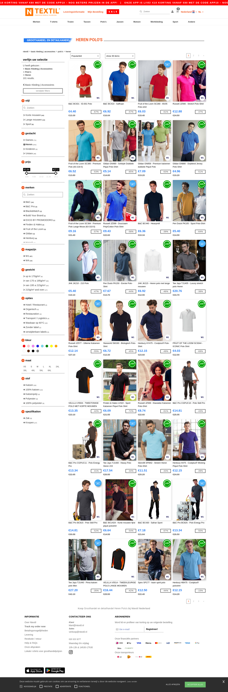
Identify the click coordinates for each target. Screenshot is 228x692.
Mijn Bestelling (95, 12)
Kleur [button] (28, 334)
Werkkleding (157, 22)
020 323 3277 (75, 633)
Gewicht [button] (30, 263)
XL (50, 361)
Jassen (120, 22)
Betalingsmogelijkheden (36, 624)
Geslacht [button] (30, 127)
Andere (191, 22)
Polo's (103, 22)
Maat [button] (28, 354)
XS (24, 361)
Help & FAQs (31, 636)
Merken (36, 22)
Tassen (87, 22)
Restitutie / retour (33, 632)
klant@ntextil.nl (76, 619)
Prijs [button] (28, 155)
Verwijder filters (43, 85)
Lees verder (132, 681)
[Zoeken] (153, 11)
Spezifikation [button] (33, 405)
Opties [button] (29, 292)
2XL (57, 361)
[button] (172, 12)
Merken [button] (29, 181)
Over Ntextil (30, 616)
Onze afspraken (32, 641)
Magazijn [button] (30, 243)
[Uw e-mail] (129, 623)
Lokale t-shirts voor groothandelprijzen (43, 645)
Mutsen (137, 22)
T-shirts (53, 22)
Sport (175, 22)
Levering (29, 628)
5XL (41, 364)
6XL (49, 364)
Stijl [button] (27, 94)
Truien (70, 22)
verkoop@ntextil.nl (78, 625)
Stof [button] (27, 372)
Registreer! (152, 623)
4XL (33, 364)
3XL (25, 364)
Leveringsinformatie (74, 12)
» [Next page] (203, 49)
